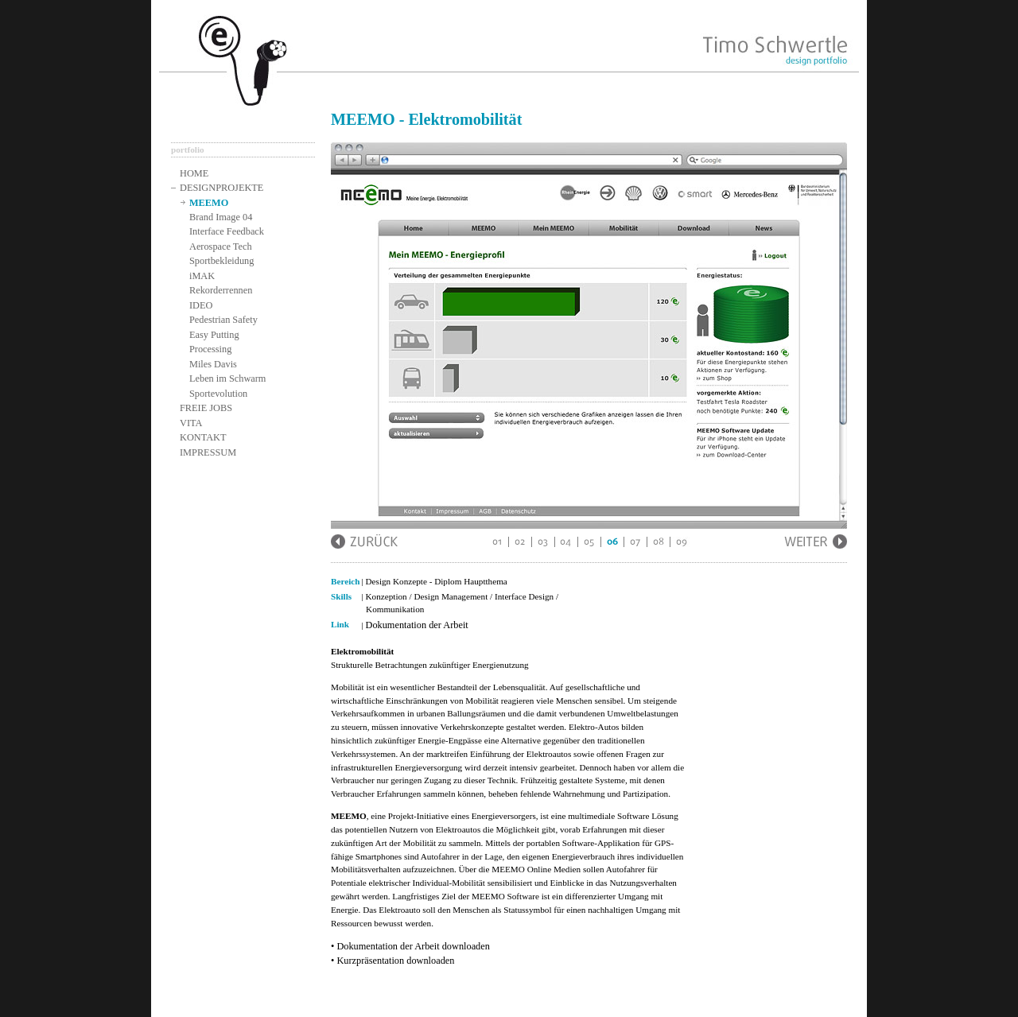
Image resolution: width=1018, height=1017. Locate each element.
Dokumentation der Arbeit (417, 625)
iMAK (202, 275)
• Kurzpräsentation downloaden (392, 960)
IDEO (200, 305)
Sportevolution (218, 393)
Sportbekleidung (221, 260)
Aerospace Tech (220, 246)
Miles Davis (213, 364)
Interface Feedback (226, 231)
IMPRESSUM (208, 452)
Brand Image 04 (220, 217)
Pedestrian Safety (223, 319)
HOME (194, 173)
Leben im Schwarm (227, 378)
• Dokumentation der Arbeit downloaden (410, 946)
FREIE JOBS (206, 407)
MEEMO (208, 202)
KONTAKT (203, 437)
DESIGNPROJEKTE (221, 187)
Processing (210, 349)
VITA (191, 423)
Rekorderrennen (220, 290)
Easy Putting (214, 334)
